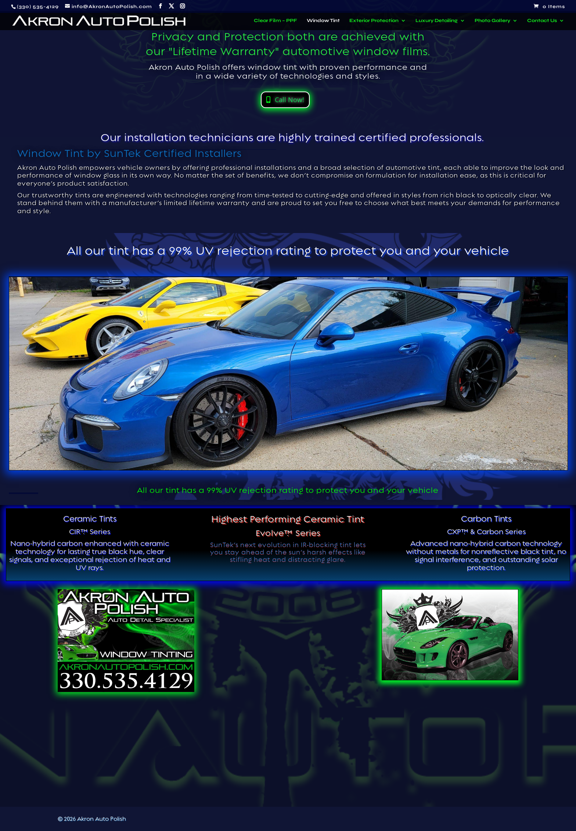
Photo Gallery (492, 21)
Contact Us (542, 21)
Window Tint (323, 21)
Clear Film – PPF (275, 21)
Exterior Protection (374, 21)
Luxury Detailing (436, 21)
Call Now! (289, 99)
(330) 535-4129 (38, 7)
